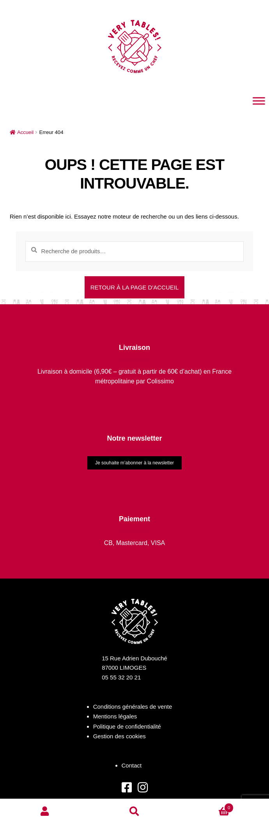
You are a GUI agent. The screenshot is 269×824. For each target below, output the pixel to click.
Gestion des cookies (119, 736)
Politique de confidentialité (127, 726)
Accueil (25, 132)
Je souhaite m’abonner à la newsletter (134, 463)
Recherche (134, 811)
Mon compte (45, 811)
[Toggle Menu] (259, 100)
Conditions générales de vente (132, 706)
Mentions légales (115, 716)
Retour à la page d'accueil (134, 287)
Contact (132, 765)
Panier (206, 806)
